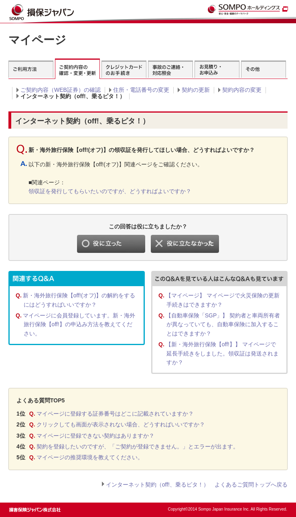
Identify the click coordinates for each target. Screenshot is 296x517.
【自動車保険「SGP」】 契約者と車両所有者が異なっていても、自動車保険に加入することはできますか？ (223, 324)
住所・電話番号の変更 (141, 90)
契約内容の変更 (242, 90)
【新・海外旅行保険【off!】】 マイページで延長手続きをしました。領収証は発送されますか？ (222, 353)
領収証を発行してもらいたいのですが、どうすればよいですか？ (109, 191)
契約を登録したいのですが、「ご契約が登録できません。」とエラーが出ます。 (137, 446)
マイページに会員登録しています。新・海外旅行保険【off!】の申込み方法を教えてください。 (79, 324)
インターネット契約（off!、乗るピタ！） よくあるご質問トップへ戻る (197, 484)
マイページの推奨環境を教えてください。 (89, 457)
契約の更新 (196, 90)
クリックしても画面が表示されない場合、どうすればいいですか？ (120, 424)
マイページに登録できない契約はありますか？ (95, 435)
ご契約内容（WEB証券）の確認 (60, 90)
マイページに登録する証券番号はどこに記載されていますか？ (115, 413)
